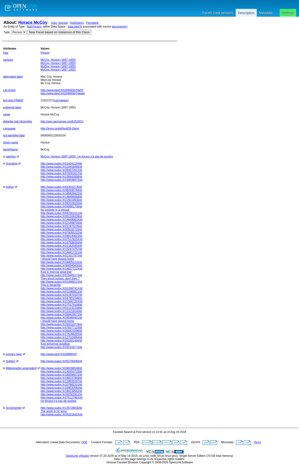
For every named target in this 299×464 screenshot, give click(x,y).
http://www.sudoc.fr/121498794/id (61, 223)
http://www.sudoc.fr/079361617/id (61, 173)
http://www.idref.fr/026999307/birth (62, 90)
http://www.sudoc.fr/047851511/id (61, 213)
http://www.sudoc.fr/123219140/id (61, 311)
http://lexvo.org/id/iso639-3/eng (60, 128)
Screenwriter (13, 408)
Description (246, 13)
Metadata (266, 13)
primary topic (14, 354)
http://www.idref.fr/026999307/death (63, 93)
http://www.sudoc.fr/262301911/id (61, 394)
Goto (54, 23)
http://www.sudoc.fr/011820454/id (61, 245)
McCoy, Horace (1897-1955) (58, 59)
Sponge (63, 23)
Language (9, 128)
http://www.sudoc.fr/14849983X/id (61, 219)
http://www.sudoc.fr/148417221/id (61, 252)
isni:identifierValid (14, 135)
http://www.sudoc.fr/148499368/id (61, 196)
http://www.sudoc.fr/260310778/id (61, 324)
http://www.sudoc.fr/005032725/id (61, 229)
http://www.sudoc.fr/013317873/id (61, 255)
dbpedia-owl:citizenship (17, 121)
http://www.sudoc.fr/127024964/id (61, 337)
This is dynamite (51, 285)
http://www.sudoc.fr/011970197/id (61, 294)
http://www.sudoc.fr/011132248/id (61, 308)
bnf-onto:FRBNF (13, 100)
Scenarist (12, 163)
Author (10, 187)
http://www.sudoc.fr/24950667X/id (61, 180)
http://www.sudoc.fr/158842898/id (61, 176)
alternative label (13, 76)
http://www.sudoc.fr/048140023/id (61, 236)
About (257, 442)
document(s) (120, 26)
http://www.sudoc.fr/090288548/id (61, 368)
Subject (10, 361)
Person (45, 52)
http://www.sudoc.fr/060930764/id (61, 190)
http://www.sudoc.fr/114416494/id (61, 166)
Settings (288, 13)
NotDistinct (77, 23)
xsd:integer (61, 100)
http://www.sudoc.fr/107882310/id (61, 384)
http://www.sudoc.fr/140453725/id (61, 371)
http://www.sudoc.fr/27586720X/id (61, 301)
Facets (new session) (218, 13)
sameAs (8, 59)
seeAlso (11, 156)
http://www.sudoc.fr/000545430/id (61, 265)
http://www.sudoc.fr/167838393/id (61, 242)
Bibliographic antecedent (21, 368)
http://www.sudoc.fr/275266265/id (61, 334)
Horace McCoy (32, 22)
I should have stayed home (57, 259)
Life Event (9, 90)
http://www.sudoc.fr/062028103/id (61, 203)
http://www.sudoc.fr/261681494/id (61, 340)
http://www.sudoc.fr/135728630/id (61, 408)
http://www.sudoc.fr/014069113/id (61, 281)
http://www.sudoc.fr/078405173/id (61, 275)
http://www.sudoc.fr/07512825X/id (61, 239)
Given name (10, 142)
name (6, 114)
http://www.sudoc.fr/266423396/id (61, 330)
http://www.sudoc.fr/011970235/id (61, 226)
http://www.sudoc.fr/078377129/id (61, 327)
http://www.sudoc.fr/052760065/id (61, 361)
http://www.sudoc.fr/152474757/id (61, 249)
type (5, 52)
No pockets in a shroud (55, 209)
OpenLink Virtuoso (77, 455)
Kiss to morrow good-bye (56, 272)
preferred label (12, 107)
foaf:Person (34, 26)
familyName (10, 149)
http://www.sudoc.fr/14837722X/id (61, 268)
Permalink (92, 23)
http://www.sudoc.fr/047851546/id (61, 298)
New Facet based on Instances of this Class (59, 32)
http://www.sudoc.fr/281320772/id (61, 347)
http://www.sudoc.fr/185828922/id (61, 193)
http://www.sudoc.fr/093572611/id (61, 170)
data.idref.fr (75, 26)
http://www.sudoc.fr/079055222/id (61, 232)
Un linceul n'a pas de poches (58, 401)
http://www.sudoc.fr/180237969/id (61, 378)
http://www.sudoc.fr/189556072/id (61, 374)
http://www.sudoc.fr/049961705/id (61, 206)
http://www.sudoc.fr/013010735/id (61, 187)
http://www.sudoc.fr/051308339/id (61, 216)
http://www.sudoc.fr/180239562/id (61, 391)
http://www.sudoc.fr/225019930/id (61, 200)
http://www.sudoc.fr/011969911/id (61, 291)
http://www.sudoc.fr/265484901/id (61, 317)
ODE (84, 442)
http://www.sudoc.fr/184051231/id (61, 262)
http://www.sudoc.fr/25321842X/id (61, 414)
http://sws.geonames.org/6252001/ (62, 121)
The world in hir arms (54, 411)
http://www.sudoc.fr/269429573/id (61, 314)
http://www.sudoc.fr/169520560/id (61, 387)
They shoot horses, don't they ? (60, 278)
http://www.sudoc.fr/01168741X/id (61, 288)
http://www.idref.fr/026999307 (59, 354)
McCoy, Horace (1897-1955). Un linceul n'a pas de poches (77, 156)
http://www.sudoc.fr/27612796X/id (61, 397)
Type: (7, 32)
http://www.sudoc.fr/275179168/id (61, 304)
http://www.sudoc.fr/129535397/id (61, 381)
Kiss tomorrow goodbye (55, 344)
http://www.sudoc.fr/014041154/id (61, 163)
